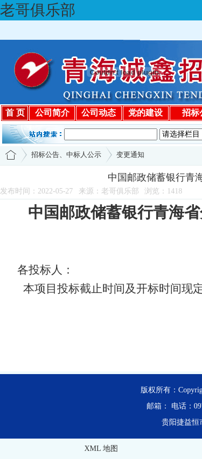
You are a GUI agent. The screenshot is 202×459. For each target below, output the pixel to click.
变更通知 (130, 154)
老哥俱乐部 (37, 10)
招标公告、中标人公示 (66, 154)
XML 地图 (100, 448)
